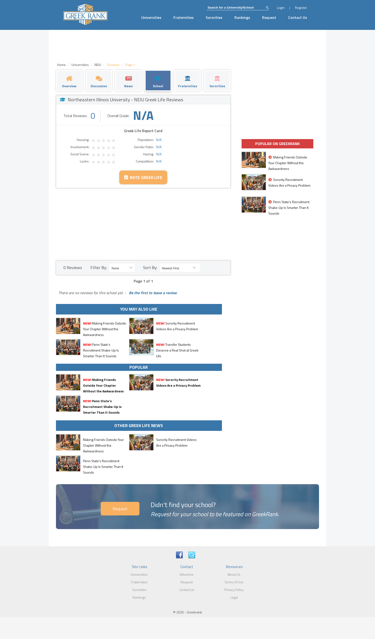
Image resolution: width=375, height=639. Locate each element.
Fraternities (183, 17)
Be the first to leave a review (152, 293)
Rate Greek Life (143, 177)
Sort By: (150, 267)
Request (269, 17)
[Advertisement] (143, 223)
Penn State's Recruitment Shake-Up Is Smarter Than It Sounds (101, 350)
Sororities (214, 17)
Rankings (242, 17)
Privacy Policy (234, 589)
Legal (234, 597)
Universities (151, 17)
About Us (233, 574)
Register (301, 7)
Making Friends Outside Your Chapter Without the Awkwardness (104, 329)
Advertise (186, 574)
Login (281, 7)
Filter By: (98, 267)
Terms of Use (234, 582)
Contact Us (297, 17)
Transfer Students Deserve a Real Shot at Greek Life (177, 350)
